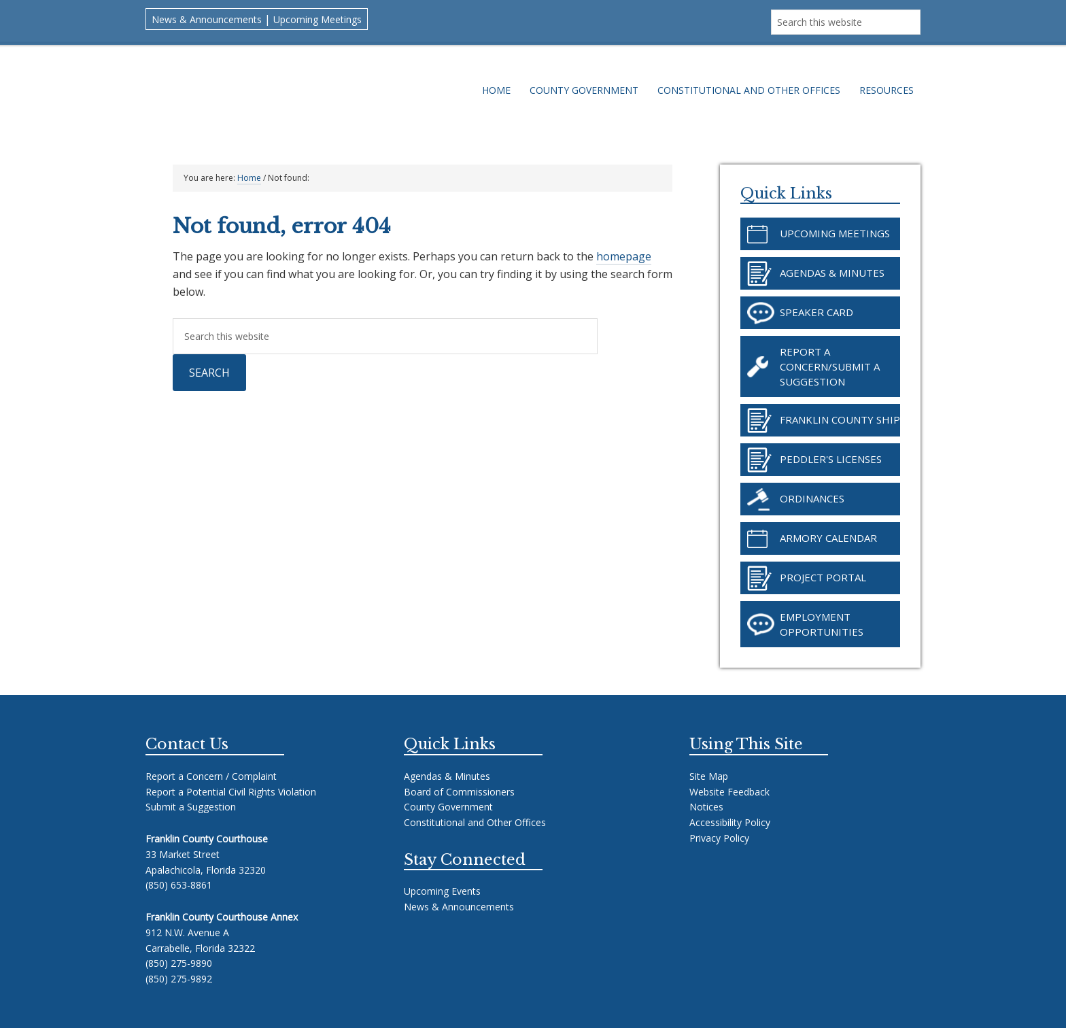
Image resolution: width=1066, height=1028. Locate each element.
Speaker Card (816, 312)
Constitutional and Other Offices (475, 822)
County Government (448, 806)
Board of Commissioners (459, 791)
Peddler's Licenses (831, 459)
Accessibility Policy (729, 822)
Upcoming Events (442, 891)
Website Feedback (729, 791)
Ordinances (812, 498)
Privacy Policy (719, 838)
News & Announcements (207, 19)
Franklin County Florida (300, 96)
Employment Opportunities (821, 624)
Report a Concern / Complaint (211, 776)
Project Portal (823, 577)
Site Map (708, 776)
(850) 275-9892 (178, 978)
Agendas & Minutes (832, 272)
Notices (706, 806)
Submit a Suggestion (190, 806)
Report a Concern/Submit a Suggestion (830, 366)
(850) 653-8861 (178, 884)
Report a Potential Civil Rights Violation (230, 791)
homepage (623, 256)
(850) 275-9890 (178, 963)
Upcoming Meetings (317, 19)
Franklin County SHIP (840, 419)
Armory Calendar (828, 538)
